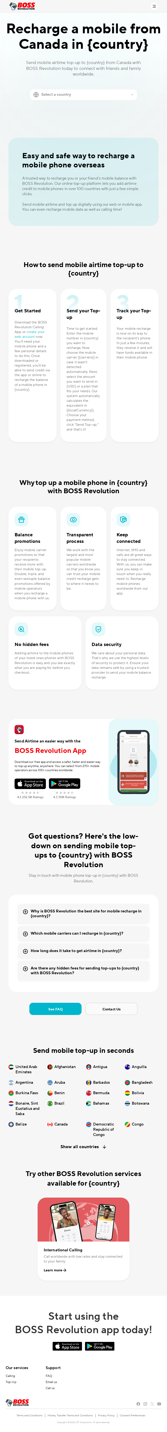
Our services (17, 1367)
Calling (10, 1376)
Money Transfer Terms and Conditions (70, 1415)
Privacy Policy (106, 1415)
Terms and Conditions (29, 1415)
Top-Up (11, 1382)
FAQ (49, 1376)
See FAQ (55, 1009)
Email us (51, 1382)
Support (53, 1367)
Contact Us (111, 1009)
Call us (50, 1388)
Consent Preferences (132, 1415)
